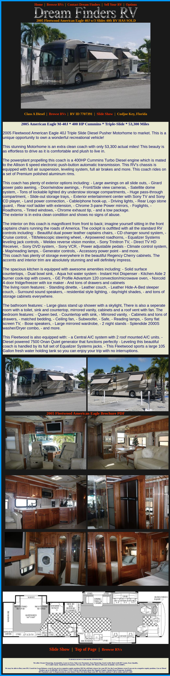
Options (131, 4)
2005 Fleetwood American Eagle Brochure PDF (85, 413)
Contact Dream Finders (84, 4)
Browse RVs (55, 4)
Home (38, 4)
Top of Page (85, 649)
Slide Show (105, 114)
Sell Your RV (113, 4)
